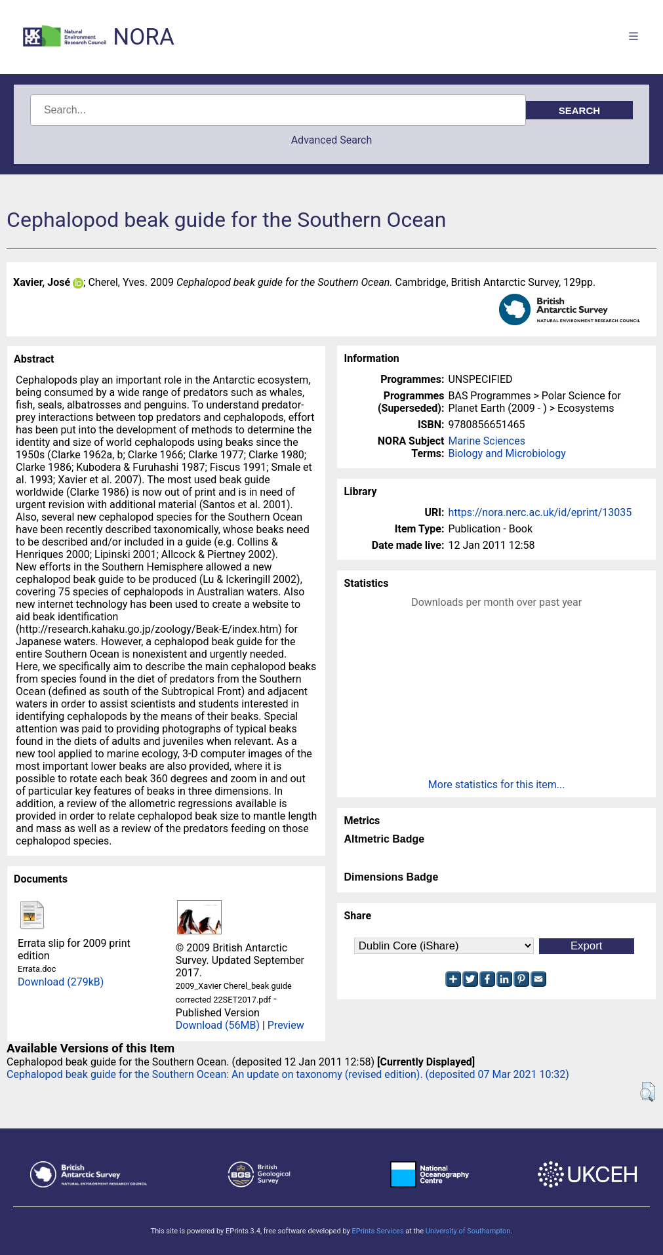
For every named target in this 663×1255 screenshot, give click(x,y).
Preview (286, 1025)
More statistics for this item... (496, 784)
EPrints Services (377, 1231)
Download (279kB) (61, 982)
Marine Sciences (486, 441)
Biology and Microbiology (506, 453)
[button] (647, 1092)
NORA (143, 37)
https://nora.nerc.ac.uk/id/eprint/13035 (540, 512)
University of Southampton (468, 1231)
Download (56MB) (218, 1025)
